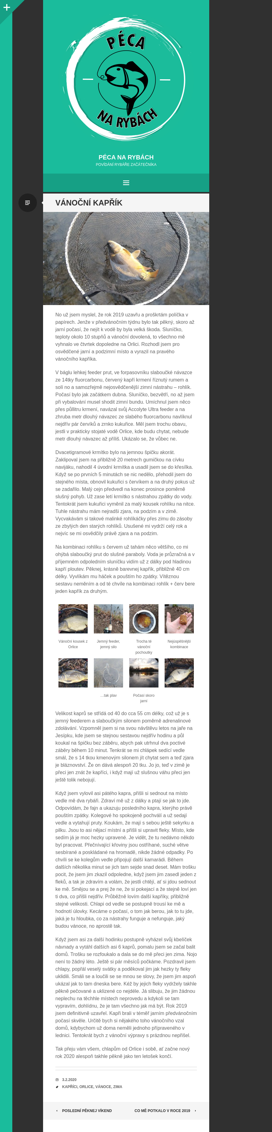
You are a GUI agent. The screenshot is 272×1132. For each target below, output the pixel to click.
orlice (86, 1087)
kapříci (69, 1087)
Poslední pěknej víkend (83, 1111)
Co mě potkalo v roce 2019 (165, 1111)
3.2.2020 (69, 1080)
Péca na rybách (126, 157)
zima (117, 1087)
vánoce (103, 1087)
